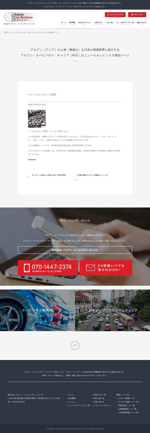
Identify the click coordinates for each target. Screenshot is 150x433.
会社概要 (72, 398)
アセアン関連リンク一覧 (128, 402)
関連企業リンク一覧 (127, 405)
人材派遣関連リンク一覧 (128, 412)
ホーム (71, 395)
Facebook (32, 160)
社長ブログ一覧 (100, 395)
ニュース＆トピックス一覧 (79, 405)
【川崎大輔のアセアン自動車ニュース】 (92, 175)
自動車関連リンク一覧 (128, 409)
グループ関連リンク (127, 398)
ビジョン (72, 402)
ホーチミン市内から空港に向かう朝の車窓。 (49, 175)
